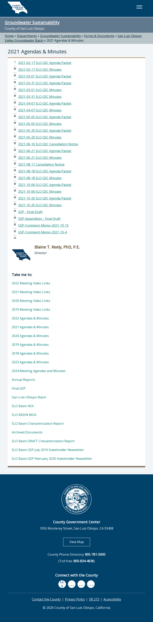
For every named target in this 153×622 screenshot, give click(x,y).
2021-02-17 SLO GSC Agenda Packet (44, 63)
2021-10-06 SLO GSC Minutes (40, 191)
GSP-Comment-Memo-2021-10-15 (43, 225)
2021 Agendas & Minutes (65, 40)
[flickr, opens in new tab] (81, 584)
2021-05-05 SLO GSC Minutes (40, 124)
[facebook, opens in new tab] (62, 584)
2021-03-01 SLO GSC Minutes (40, 90)
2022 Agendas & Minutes (30, 318)
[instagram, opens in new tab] (91, 584)
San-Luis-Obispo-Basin (29, 397)
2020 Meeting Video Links (31, 301)
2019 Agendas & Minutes (30, 344)
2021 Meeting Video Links (31, 292)
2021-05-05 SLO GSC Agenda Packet (44, 117)
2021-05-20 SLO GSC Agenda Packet (44, 130)
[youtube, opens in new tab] (71, 584)
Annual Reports (23, 379)
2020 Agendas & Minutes (30, 336)
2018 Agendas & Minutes (30, 353)
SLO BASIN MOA (24, 415)
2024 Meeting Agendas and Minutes (39, 371)
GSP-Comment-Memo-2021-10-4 (42, 232)
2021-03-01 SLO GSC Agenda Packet (44, 76)
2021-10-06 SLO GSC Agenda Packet (44, 185)
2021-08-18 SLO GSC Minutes (40, 178)
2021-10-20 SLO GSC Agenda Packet (44, 198)
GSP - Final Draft (30, 212)
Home (9, 36)
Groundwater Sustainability (32, 22)
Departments (27, 36)
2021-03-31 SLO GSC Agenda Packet (44, 83)
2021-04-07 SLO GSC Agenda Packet (44, 103)
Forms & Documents (99, 36)
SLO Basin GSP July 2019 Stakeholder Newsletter (48, 450)
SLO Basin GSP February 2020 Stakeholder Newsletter (52, 458)
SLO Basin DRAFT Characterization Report (43, 441)
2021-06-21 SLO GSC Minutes (40, 157)
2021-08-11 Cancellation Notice (41, 164)
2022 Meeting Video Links (31, 283)
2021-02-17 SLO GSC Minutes (40, 69)
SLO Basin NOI (23, 406)
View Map (79, 541)
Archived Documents (27, 432)
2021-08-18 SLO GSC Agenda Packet (44, 171)
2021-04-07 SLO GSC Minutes (40, 110)
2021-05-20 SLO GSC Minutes (40, 137)
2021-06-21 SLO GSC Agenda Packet (44, 151)
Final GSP (19, 388)
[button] (139, 7)
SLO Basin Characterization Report (38, 423)
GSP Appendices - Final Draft (39, 218)
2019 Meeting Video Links (31, 309)
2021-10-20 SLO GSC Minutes (40, 205)
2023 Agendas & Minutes (30, 362)
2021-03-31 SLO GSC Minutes (40, 96)
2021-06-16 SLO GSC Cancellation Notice (48, 144)
